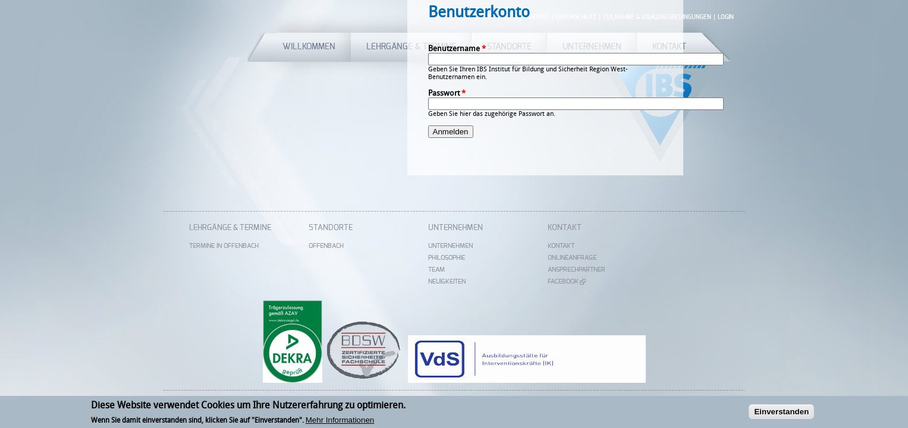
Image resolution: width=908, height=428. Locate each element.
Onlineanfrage (572, 257)
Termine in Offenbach (224, 246)
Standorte (331, 228)
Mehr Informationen (340, 421)
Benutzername (457, 48)
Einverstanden (781, 413)
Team (436, 269)
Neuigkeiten (447, 281)
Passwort (447, 93)
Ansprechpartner (576, 269)
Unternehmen (455, 228)
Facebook (567, 281)
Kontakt (565, 228)
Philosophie (446, 257)
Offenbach (326, 246)
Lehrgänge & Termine (230, 228)
